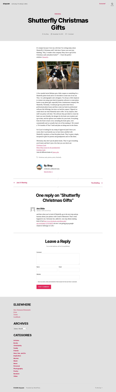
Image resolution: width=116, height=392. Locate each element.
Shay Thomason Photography (23, 310)
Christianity (18, 346)
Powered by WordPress (33, 388)
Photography (18, 368)
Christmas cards (43, 157)
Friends (16, 351)
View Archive (48, 172)
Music (16, 361)
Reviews (17, 374)
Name (38, 267)
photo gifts (56, 152)
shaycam (6, 4)
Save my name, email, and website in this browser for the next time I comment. (57, 282)
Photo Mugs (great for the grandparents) (49, 148)
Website (39, 274)
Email (60, 267)
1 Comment (71, 34)
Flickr (15, 312)
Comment (39, 252)
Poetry (16, 371)
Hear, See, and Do (20, 353)
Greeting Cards (41, 150)
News (16, 363)
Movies (16, 358)
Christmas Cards (42, 146)
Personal (58, 14)
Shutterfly (45, 57)
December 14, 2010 (58, 34)
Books (16, 343)
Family (16, 348)
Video (16, 376)
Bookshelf (102, 3)
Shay (47, 34)
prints (53, 157)
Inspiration (17, 356)
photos (50, 157)
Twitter (16, 315)
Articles (17, 340)
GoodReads (17, 317)
